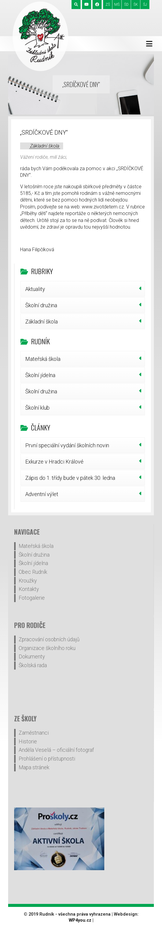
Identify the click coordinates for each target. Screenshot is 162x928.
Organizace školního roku (47, 648)
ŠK (135, 4)
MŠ (117, 4)
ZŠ (107, 4)
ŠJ (145, 4)
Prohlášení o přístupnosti (47, 759)
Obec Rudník (33, 572)
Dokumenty (32, 657)
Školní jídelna (40, 375)
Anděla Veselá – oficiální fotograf (56, 750)
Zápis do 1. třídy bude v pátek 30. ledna (70, 478)
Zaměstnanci (34, 733)
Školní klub (37, 408)
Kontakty (29, 589)
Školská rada (33, 665)
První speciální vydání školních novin (67, 445)
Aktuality (35, 289)
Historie (28, 742)
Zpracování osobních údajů (49, 639)
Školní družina (41, 305)
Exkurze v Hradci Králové (54, 461)
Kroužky (28, 581)
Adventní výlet (41, 494)
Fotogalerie (32, 598)
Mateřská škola (42, 359)
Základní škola (44, 146)
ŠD (126, 4)
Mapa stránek (34, 767)
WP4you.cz (80, 920)
